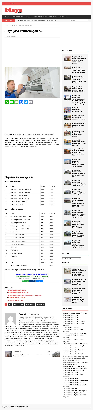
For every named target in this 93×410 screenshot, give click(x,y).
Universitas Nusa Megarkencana (38, 344)
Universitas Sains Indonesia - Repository (40, 325)
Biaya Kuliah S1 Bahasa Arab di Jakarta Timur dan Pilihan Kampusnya (78, 89)
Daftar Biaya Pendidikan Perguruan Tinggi (78, 109)
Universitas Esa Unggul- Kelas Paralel (74, 370)
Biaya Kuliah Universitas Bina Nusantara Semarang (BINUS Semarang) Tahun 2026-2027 (78, 203)
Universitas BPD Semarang (71, 372)
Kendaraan (52, 17)
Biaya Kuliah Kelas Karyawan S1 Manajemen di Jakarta (78, 133)
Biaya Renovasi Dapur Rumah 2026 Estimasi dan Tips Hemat (78, 300)
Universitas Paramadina (51, 328)
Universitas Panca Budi (52, 342)
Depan (5, 4)
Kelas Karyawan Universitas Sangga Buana (32, 334)
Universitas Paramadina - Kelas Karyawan (23, 332)
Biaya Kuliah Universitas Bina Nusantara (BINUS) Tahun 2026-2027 (78, 234)
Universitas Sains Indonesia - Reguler (33, 328)
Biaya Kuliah (67, 50)
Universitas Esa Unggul (52, 334)
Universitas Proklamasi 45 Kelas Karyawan (32, 340)
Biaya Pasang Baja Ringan (16, 297)
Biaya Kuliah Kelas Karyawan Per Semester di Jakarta (78, 117)
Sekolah (28, 17)
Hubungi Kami (63, 17)
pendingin (40, 304)
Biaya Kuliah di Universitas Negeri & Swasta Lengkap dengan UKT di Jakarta (79, 60)
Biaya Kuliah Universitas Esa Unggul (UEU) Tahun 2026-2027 (78, 192)
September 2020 (11, 36)
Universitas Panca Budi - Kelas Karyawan (17, 344)
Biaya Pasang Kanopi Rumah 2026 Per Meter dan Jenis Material (79, 291)
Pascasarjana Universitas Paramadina (47, 332)
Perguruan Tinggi (17, 17)
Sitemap (12, 4)
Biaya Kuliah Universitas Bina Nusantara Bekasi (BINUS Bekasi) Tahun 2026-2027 (78, 224)
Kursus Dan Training (40, 17)
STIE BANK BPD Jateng (24, 338)
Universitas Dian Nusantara (47, 317)
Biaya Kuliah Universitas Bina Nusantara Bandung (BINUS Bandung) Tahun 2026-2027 (78, 214)
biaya (15, 304)
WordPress (25, 407)
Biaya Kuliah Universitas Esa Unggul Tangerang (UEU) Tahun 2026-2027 (78, 173)
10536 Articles (35, 314)
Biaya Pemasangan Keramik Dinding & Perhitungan (25, 295)
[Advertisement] (32, 52)
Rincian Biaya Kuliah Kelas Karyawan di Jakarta (78, 124)
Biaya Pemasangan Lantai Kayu (18, 292)
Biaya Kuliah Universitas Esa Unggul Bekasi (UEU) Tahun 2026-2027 (79, 183)
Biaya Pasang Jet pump (15, 300)
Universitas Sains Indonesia (33, 323)
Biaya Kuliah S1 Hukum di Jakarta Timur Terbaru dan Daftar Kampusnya (78, 69)
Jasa (22, 304)
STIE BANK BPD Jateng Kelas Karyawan (43, 338)
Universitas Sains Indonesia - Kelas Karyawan (38, 326)
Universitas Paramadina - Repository (15, 330)
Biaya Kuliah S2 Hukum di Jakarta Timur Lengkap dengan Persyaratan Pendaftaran (79, 79)
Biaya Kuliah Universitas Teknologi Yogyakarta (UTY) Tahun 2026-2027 (78, 244)
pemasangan (30, 304)
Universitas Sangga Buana (12, 334)
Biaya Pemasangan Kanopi (17, 290)
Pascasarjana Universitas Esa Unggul (15, 336)
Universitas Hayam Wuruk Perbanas (73, 382)
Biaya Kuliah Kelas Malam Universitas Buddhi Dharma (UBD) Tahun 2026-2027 (78, 152)
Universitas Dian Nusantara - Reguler (74, 321)
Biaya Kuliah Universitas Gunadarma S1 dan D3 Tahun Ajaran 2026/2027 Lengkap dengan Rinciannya (78, 100)
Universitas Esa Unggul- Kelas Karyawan (38, 336)
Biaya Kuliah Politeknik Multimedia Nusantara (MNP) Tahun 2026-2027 (78, 163)
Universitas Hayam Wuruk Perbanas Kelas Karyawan (30, 342)
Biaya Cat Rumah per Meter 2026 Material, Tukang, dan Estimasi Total (79, 282)
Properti (65, 262)
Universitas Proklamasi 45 (12, 340)
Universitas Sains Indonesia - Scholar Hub (75, 344)
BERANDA (6, 17)
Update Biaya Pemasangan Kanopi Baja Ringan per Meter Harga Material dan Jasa (79, 272)
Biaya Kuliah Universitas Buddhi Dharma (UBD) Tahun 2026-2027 (79, 142)
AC (10, 304)
